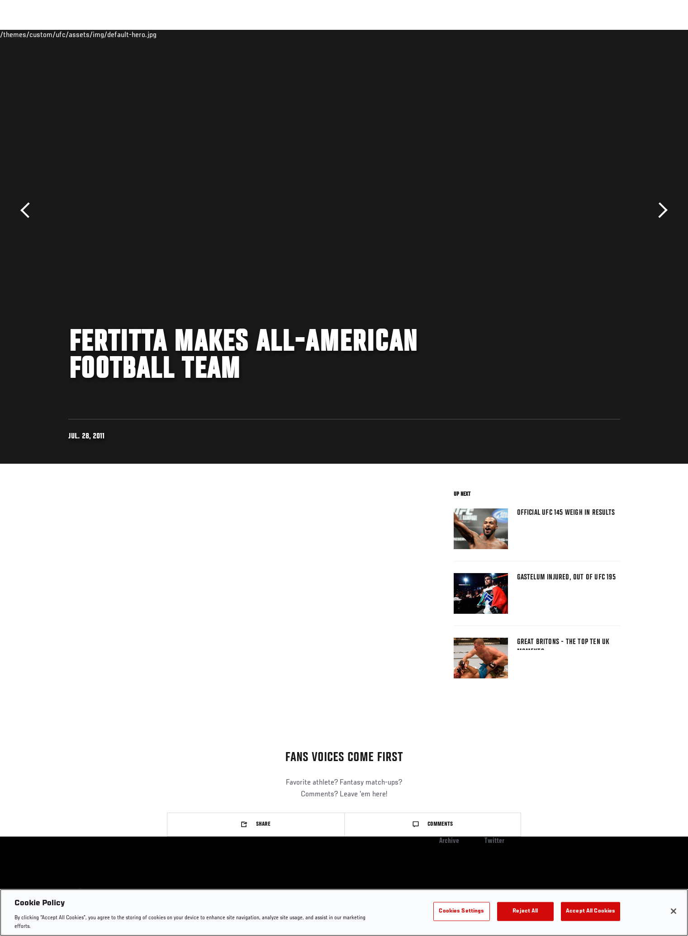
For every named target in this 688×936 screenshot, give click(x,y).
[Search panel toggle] (625, 34)
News (172, 34)
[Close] (673, 911)
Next (660, 210)
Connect (490, 34)
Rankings (96, 34)
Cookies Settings (461, 911)
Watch (526, 34)
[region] (344, 912)
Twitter (494, 841)
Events (58, 34)
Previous (28, 210)
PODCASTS (565, 34)
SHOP (600, 34)
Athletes (137, 34)
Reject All (525, 911)
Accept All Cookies (590, 911)
